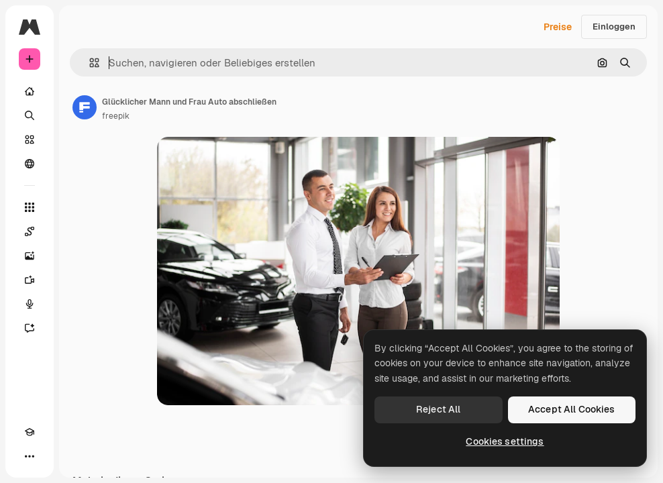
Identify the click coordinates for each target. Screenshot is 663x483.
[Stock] (29, 139)
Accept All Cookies (571, 409)
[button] (88, 63)
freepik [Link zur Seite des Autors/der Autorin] (116, 116)
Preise (558, 27)
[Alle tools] (29, 207)
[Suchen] (29, 115)
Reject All (438, 409)
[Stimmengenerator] (29, 304)
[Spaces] (29, 231)
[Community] (29, 163)
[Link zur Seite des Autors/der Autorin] (84, 107)
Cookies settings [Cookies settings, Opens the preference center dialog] (505, 441)
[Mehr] (29, 456)
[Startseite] (29, 91)
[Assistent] (29, 328)
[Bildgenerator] (29, 255)
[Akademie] (29, 432)
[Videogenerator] (29, 279)
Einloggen (614, 26)
